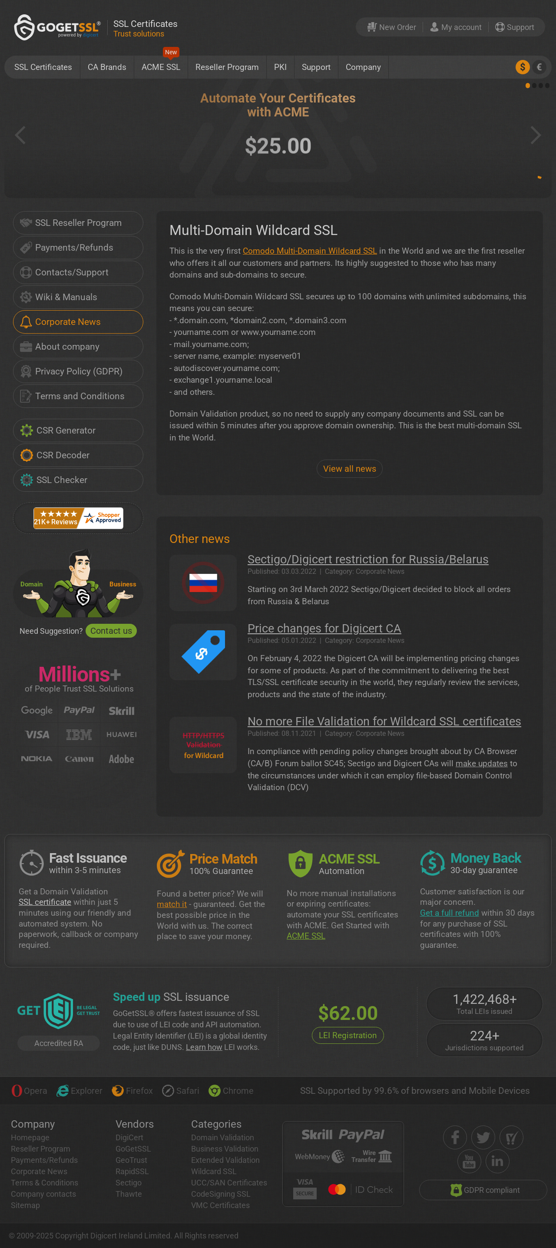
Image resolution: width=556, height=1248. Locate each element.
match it (172, 904)
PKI (280, 67)
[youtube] (469, 1161)
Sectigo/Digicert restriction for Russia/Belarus (368, 559)
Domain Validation (222, 1137)
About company (59, 346)
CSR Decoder (54, 455)
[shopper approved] (511, 1137)
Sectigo (129, 1182)
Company (363, 67)
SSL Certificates (43, 67)
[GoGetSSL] (59, 27)
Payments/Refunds (66, 247)
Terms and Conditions (72, 396)
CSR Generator (58, 430)
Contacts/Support (64, 272)
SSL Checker (53, 480)
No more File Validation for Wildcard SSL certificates (384, 721)
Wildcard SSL (214, 1171)
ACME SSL (161, 64)
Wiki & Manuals (58, 297)
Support (316, 67)
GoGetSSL (133, 1148)
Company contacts (43, 1193)
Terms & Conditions (44, 1182)
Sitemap (25, 1205)
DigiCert (129, 1137)
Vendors (135, 1124)
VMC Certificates (220, 1205)
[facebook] (455, 1137)
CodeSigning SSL (221, 1193)
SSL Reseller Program (71, 222)
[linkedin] (498, 1161)
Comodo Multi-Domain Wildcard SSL (310, 251)
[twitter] (483, 1137)
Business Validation (224, 1148)
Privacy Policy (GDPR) (71, 371)
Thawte (129, 1193)
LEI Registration (348, 1035)
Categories (216, 1124)
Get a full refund (449, 913)
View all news (349, 468)
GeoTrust (131, 1160)
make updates (482, 763)
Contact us (111, 631)
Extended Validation (225, 1160)
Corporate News (60, 321)
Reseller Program (227, 67)
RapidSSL (132, 1171)
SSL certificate (45, 902)
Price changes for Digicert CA (324, 629)
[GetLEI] (58, 1012)
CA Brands (107, 67)
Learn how (204, 1047)
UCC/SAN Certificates (229, 1182)
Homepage (30, 1137)
